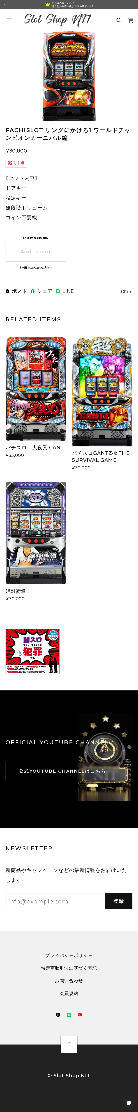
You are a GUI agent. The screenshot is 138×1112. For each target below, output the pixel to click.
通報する (125, 292)
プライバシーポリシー (69, 955)
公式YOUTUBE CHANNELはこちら (62, 771)
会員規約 (69, 993)
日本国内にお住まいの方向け (35, 267)
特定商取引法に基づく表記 (69, 968)
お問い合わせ (69, 980)
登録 (118, 901)
